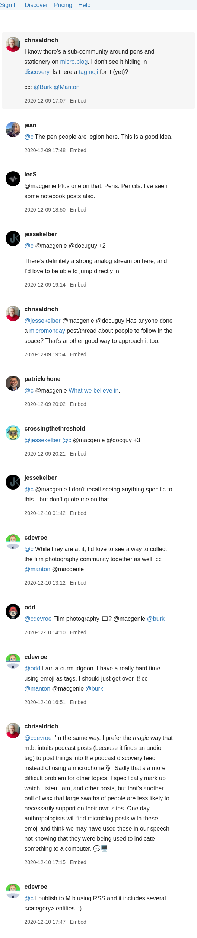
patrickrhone (42, 379)
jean (30, 125)
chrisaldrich (41, 40)
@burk (156, 619)
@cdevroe (37, 619)
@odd (32, 668)
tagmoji (88, 72)
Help (84, 5)
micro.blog (74, 62)
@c (28, 137)
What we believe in (93, 390)
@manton (37, 569)
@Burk (43, 87)
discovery (36, 72)
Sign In (9, 5)
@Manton (67, 87)
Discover (36, 5)
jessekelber (40, 234)
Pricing (63, 5)
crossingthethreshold (54, 428)
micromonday (47, 331)
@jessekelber (42, 321)
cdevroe (35, 537)
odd (29, 607)
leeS (30, 174)
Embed (78, 101)
